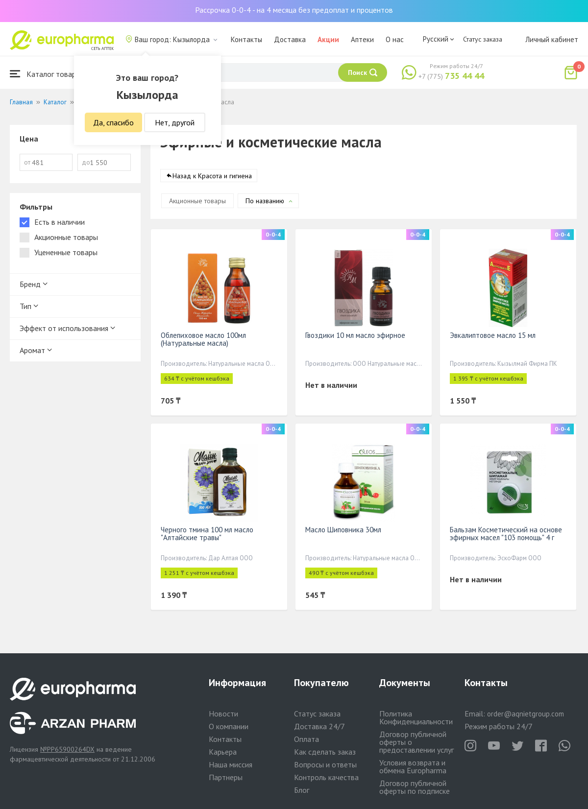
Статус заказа (482, 39)
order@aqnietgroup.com (525, 713)
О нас (395, 39)
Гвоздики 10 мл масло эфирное (355, 335)
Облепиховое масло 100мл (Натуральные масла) (203, 339)
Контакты (246, 39)
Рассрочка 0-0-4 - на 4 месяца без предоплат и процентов (294, 10)
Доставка (290, 39)
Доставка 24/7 (319, 726)
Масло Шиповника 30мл (343, 529)
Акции (328, 39)
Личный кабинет (551, 39)
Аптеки (362, 39)
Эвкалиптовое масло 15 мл (493, 335)
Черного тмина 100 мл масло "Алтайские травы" (207, 533)
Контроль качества (326, 777)
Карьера (223, 752)
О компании (228, 726)
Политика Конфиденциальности (416, 717)
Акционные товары (197, 200)
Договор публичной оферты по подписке (414, 787)
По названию (264, 200)
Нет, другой (175, 122)
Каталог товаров (47, 74)
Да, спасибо (113, 122)
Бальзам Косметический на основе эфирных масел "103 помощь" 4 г (506, 533)
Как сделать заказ (325, 752)
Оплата (306, 739)
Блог (301, 790)
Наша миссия (230, 764)
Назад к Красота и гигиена (212, 175)
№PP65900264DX (67, 749)
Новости (223, 713)
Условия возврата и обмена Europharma (412, 766)
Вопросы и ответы (325, 764)
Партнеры (226, 777)
